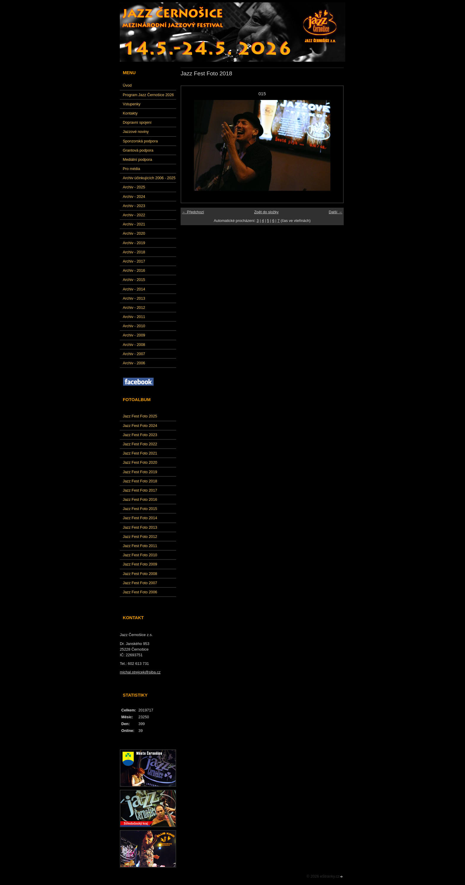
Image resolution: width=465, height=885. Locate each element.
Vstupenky (132, 104)
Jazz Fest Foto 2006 (140, 592)
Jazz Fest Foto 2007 (140, 583)
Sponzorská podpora (140, 141)
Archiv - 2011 (134, 316)
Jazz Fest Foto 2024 (140, 425)
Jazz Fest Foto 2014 (140, 518)
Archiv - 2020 (134, 233)
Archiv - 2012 (134, 307)
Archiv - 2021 (134, 224)
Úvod (127, 85)
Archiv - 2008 (134, 344)
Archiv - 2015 (134, 279)
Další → (335, 212)
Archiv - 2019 (134, 243)
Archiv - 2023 (134, 206)
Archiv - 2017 (134, 261)
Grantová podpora (138, 150)
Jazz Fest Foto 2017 (140, 490)
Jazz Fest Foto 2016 (140, 499)
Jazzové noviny (136, 131)
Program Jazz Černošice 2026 (148, 95)
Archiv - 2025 (134, 187)
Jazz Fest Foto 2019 (140, 472)
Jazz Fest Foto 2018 (140, 481)
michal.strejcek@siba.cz (140, 672)
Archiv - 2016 (134, 270)
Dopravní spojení (137, 122)
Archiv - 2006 (134, 363)
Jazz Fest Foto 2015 (140, 508)
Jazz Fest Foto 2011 (140, 546)
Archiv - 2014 (134, 289)
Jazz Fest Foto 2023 (140, 435)
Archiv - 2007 (134, 354)
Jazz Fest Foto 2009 (140, 564)
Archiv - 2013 (134, 298)
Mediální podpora (137, 159)
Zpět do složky (266, 212)
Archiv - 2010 (134, 326)
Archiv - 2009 (134, 335)
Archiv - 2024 (134, 196)
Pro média (131, 168)
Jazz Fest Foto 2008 (140, 573)
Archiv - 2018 (134, 252)
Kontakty (130, 113)
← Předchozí (193, 212)
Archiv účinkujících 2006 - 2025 (149, 178)
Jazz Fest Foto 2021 (140, 453)
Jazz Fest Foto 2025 (140, 416)
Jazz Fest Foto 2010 (140, 555)
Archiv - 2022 (134, 215)
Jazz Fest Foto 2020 (140, 462)
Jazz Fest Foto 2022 (140, 444)
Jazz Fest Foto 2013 (140, 527)
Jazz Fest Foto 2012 (140, 536)
